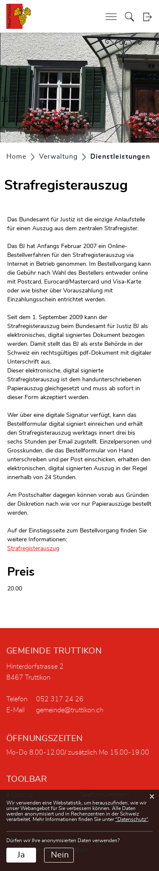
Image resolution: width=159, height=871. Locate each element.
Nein (60, 855)
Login (147, 17)
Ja (21, 855)
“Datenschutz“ (131, 819)
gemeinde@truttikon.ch (69, 710)
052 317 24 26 (60, 699)
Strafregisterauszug (37, 548)
